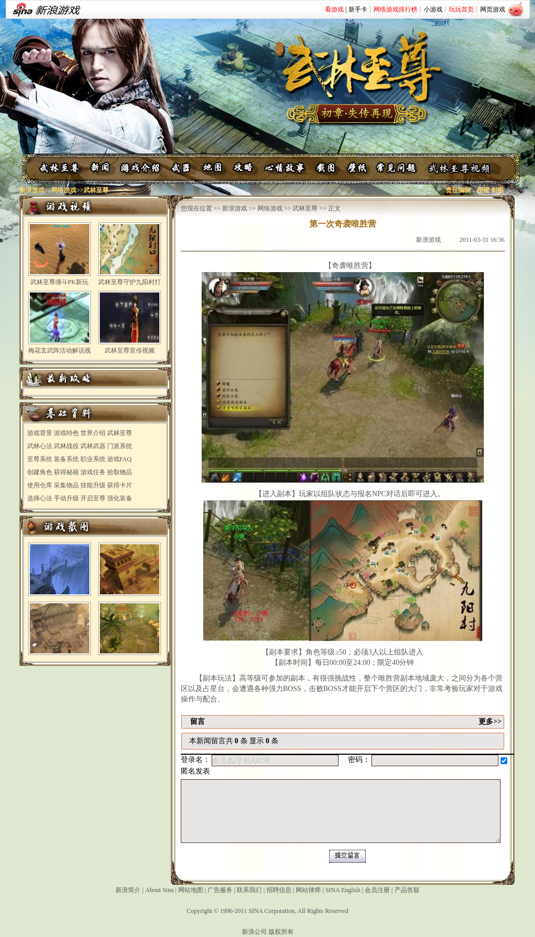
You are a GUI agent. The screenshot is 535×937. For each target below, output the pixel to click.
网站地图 (190, 890)
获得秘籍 (66, 472)
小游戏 (433, 9)
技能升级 (93, 485)
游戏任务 (93, 472)
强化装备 (119, 498)
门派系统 (119, 446)
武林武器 (93, 446)
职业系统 (93, 459)
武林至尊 (119, 433)
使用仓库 (39, 485)
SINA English (342, 890)
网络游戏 (63, 190)
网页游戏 (492, 9)
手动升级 (66, 498)
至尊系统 (39, 459)
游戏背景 (39, 433)
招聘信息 (279, 890)
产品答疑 (407, 890)
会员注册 (377, 890)
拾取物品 (119, 472)
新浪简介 (128, 890)
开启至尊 (93, 498)
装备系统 (66, 459)
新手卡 (357, 9)
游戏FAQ (119, 459)
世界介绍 (93, 433)
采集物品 (66, 485)
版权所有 (281, 931)
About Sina (159, 890)
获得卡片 (119, 485)
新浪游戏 (31, 190)
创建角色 (39, 472)
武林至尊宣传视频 (129, 350)
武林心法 (39, 446)
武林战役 (66, 446)
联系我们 (249, 890)
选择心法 (39, 498)
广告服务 (219, 890)
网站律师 (308, 890)
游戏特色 (66, 433)
